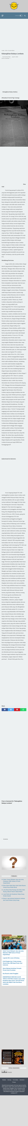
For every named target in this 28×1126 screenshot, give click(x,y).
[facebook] (5, 709)
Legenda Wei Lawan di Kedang (11, 958)
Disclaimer (22, 1079)
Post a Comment (6, 58)
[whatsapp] (23, 709)
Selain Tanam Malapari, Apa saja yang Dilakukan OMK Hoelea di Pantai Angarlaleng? (13, 881)
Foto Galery (15, 1079)
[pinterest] (17, 709)
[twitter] (11, 709)
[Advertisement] (14, 34)
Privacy (14, 1082)
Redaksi (4, 1079)
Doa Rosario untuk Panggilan (10, 973)
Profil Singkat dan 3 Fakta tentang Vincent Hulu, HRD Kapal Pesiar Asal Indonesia (12, 963)
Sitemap (9, 1079)
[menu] (2, 15)
